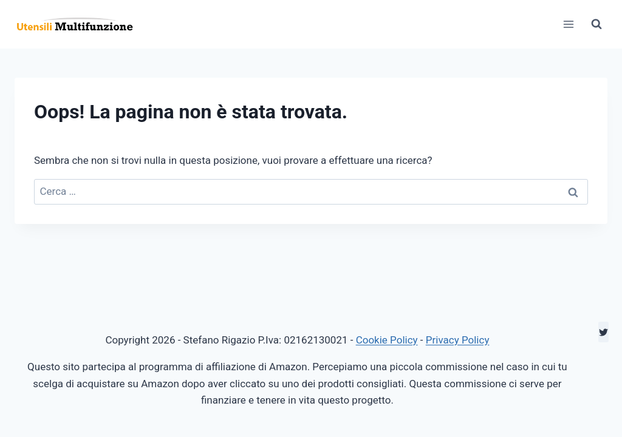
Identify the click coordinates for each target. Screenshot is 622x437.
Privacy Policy (458, 340)
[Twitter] (603, 332)
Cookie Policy (387, 340)
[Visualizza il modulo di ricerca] (596, 24)
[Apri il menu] (568, 24)
